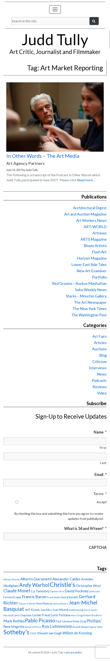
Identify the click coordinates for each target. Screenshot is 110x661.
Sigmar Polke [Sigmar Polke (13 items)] (96, 627)
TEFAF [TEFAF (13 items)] (33, 633)
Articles (100, 342)
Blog (103, 355)
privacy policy (74, 652)
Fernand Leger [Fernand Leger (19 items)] (12, 597)
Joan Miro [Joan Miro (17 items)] (46, 609)
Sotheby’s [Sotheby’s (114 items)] (16, 632)
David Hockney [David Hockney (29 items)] (77, 591)
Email (101, 474)
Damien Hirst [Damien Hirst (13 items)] (57, 591)
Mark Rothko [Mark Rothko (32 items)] (13, 621)
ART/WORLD (95, 226)
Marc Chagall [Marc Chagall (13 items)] (78, 615)
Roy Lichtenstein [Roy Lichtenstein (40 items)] (57, 626)
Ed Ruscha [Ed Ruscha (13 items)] (94, 591)
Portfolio (99, 277)
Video (102, 393)
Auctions (99, 349)
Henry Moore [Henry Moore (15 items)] (60, 603)
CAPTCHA (98, 547)
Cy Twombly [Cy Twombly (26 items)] (40, 591)
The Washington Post (89, 315)
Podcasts (99, 380)
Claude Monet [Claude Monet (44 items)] (16, 590)
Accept (102, 502)
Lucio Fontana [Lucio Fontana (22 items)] (60, 615)
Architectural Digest (90, 207)
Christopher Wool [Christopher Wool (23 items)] (88, 585)
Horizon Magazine (92, 258)
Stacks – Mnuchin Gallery (86, 296)
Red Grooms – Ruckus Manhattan (79, 283)
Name (100, 432)
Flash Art (99, 252)
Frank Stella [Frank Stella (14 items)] (53, 597)
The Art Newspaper (90, 302)
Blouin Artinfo (95, 245)
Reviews (100, 386)
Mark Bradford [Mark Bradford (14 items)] (93, 615)
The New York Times (90, 308)
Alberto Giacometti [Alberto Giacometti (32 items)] (36, 579)
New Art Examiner (92, 270)
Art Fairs (99, 336)
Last (103, 463)
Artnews (99, 233)
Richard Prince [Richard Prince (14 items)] (33, 627)
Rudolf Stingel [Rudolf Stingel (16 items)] (81, 626)
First (103, 447)
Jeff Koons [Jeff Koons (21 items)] (32, 609)
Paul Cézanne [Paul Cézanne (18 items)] (64, 621)
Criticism (99, 361)
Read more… (86, 180)
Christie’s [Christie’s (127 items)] (62, 584)
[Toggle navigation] (55, 9)
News (102, 374)
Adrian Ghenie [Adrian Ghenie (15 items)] (11, 579)
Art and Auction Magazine (85, 214)
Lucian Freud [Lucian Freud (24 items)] (41, 615)
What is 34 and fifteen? (85, 528)
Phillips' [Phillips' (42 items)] (94, 620)
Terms (100, 493)
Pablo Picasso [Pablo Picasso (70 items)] (40, 620)
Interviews (98, 367)
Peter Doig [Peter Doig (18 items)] (79, 621)
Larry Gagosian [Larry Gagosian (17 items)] (23, 615)
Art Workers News (91, 220)
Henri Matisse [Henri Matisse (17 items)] (44, 603)
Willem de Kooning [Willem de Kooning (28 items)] (77, 633)
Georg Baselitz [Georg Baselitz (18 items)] (69, 597)
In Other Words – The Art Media (42, 156)
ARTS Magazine (94, 239)
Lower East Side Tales (89, 264)
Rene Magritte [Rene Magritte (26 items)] (13, 626)
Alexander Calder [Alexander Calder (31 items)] (66, 579)
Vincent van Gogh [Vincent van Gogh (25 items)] (49, 633)
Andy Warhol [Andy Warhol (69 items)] (34, 585)
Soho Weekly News (91, 289)
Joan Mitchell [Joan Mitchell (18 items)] (60, 609)
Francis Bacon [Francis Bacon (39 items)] (34, 596)
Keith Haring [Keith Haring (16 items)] (76, 609)
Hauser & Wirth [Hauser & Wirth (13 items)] (27, 603)
